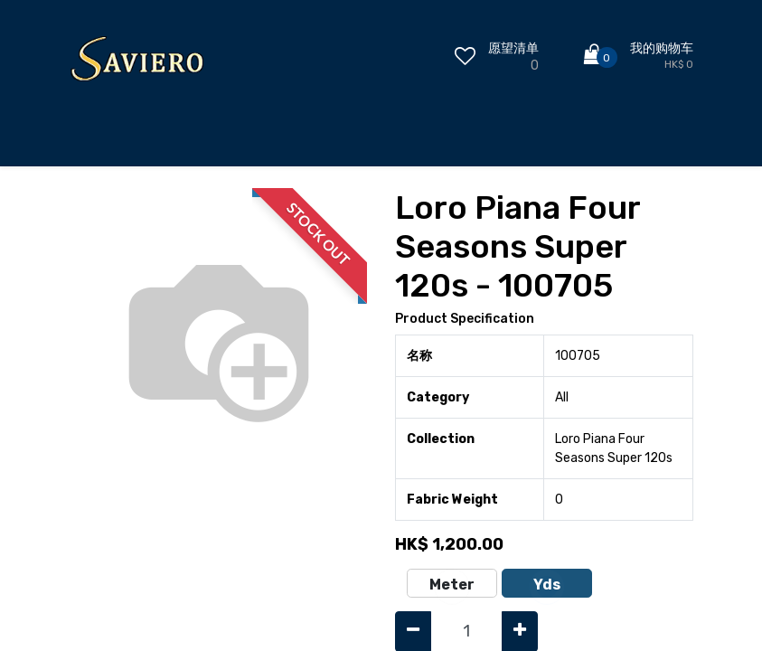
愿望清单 (513, 48)
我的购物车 (661, 48)
